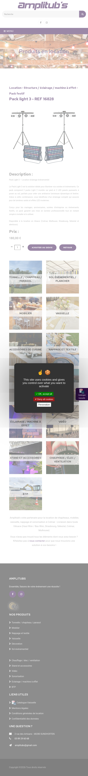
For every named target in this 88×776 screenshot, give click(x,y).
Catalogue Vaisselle (82, 396)
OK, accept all (44, 394)
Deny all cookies (44, 399)
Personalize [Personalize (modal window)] (44, 404)
